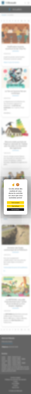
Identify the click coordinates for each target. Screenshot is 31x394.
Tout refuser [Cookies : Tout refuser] (15, 206)
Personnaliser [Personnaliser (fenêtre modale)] (15, 209)
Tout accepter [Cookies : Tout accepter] (15, 202)
